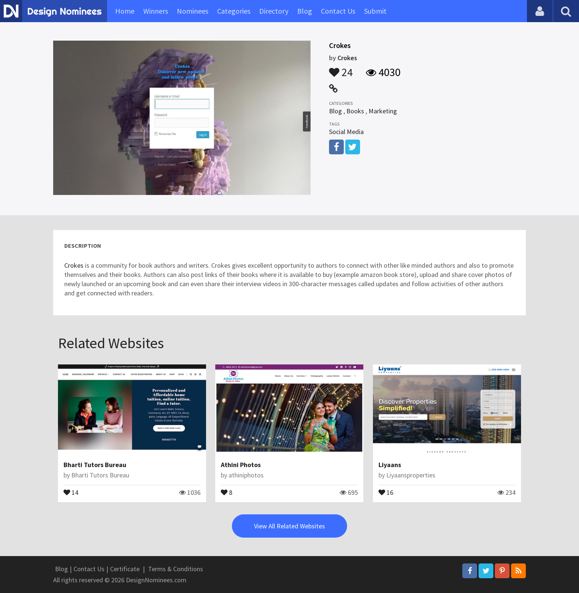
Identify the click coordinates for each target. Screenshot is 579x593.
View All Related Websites (289, 526)
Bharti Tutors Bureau (95, 464)
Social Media (346, 131)
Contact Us (338, 11)
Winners (155, 11)
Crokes (347, 58)
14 (71, 492)
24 (341, 68)
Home (124, 11)
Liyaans (389, 464)
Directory (273, 11)
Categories (233, 11)
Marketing (383, 111)
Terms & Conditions (175, 569)
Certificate (125, 569)
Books (355, 111)
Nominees (192, 11)
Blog (304, 11)
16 (385, 492)
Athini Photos (241, 464)
